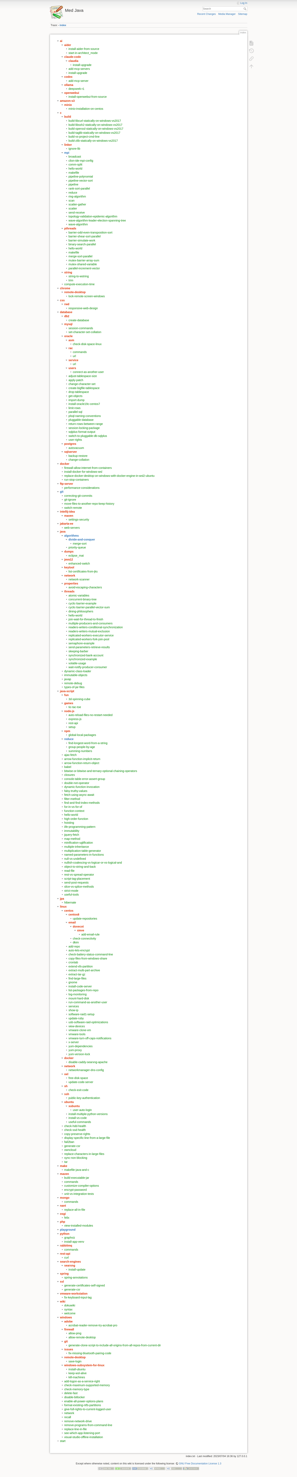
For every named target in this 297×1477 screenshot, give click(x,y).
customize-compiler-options (81, 1185)
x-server (74, 1042)
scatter (73, 208)
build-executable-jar (76, 1177)
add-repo (74, 946)
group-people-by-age (82, 747)
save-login (75, 1361)
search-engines (70, 1261)
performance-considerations (82, 487)
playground (68, 1229)
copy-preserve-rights (77, 1134)
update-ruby (76, 1018)
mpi (66, 152)
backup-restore (78, 455)
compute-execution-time (79, 284)
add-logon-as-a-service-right (82, 1381)
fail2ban (69, 1142)
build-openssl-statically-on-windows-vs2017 (96, 128)
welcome (70, 1313)
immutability (71, 830)
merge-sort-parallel (80, 256)
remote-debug (73, 683)
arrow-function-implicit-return (82, 759)
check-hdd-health (75, 1126)
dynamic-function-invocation (82, 786)
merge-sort (80, 543)
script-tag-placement (77, 878)
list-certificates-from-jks (83, 571)
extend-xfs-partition (81, 966)
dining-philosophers (81, 611)
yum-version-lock (79, 1054)
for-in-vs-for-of (73, 806)
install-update (77, 1269)
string (68, 272)
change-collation (79, 459)
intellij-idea (67, 511)
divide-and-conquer (82, 539)
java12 (68, 559)
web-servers (72, 527)
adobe (68, 1321)
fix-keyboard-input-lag (78, 1297)
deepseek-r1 (76, 88)
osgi (63, 1213)
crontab (73, 962)
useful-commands (80, 1122)
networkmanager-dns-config (86, 1070)
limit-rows (75, 408)
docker (64, 463)
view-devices (77, 1026)
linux (63, 906)
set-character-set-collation (85, 332)
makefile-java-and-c (76, 1169)
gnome (73, 982)
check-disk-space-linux (87, 344)
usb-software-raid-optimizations (88, 1022)
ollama (68, 85)
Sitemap (242, 14)
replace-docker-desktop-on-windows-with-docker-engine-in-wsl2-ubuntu (109, 475)
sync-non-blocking (75, 1157)
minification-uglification (78, 842)
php (62, 1221)
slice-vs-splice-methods (79, 886)
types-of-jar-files (74, 687)
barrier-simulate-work (82, 240)
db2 (66, 316)
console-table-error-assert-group (84, 779)
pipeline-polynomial (81, 176)
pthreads (70, 228)
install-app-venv (74, 1241)
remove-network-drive (78, 1421)
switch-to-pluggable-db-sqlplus (88, 436)
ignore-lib (74, 148)
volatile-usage (77, 663)
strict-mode (71, 890)
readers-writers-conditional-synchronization (96, 627)
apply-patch (76, 380)
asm (71, 340)
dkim (76, 942)
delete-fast (71, 1393)
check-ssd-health (75, 1130)
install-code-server (80, 986)
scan (72, 200)
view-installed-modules (78, 1225)
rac (71, 348)
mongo (65, 1197)
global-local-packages (82, 735)
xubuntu (74, 1106)
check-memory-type (76, 1389)
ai (61, 41)
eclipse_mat (76, 555)
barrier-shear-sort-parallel (85, 236)
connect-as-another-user (88, 372)
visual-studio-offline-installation (83, 1437)
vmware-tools (77, 1034)
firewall (69, 1329)
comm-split (75, 164)
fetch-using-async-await (79, 794)
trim (71, 280)
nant (63, 1205)
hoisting (69, 822)
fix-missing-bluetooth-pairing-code (90, 1353)
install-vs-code (78, 1118)
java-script (67, 691)
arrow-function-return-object (81, 763)
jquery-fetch (71, 834)
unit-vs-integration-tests (79, 1193)
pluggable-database (81, 419)
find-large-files (78, 978)
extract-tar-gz (77, 974)
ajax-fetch (70, 755)
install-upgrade (82, 65)
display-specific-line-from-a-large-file (87, 1137)
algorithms (71, 535)
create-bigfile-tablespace (84, 388)
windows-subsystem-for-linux (84, 1365)
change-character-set (82, 384)
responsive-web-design (83, 308)
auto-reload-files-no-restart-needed (91, 715)
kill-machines (77, 1377)
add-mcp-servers (79, 68)
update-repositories (85, 918)
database (66, 312)
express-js (75, 719)
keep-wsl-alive (78, 1373)
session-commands (81, 328)
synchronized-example (83, 659)
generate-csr (72, 1146)
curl (66, 1257)
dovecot (78, 926)
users (72, 368)
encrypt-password (75, 1189)
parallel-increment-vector (84, 268)
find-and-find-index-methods (82, 802)
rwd (66, 304)
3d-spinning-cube (79, 699)
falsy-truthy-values (76, 791)
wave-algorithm (78, 224)
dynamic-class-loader (77, 671)
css (62, 300)
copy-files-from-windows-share (88, 958)
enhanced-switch (79, 563)
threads (69, 591)
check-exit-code (79, 1090)
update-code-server (81, 1082)
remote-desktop (75, 292)
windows (66, 1317)
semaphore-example (82, 643)
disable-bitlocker (74, 1397)
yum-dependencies (81, 1046)
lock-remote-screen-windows (87, 296)
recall (67, 1417)
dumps (69, 551)
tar (66, 1161)
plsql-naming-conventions (85, 416)
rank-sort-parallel (79, 188)
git (62, 491)
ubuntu (69, 1102)
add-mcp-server (79, 80)
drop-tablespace (79, 392)
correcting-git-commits (78, 495)
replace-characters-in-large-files (84, 1154)
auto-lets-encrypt (79, 950)
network (69, 575)
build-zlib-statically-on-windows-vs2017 (93, 140)
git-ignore (70, 499)
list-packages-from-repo (84, 990)
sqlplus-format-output (82, 431)
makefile (74, 172)
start (63, 1441)
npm (67, 731)
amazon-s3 (67, 100)
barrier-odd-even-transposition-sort (91, 232)
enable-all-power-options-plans (83, 1401)
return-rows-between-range (86, 423)
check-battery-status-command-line (91, 954)
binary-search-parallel (82, 244)
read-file (69, 870)
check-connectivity (84, 938)
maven (68, 515)
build (67, 116)
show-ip (73, 1010)
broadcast (75, 156)
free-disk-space (78, 1078)
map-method (72, 838)
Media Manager (227, 14)
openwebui (71, 92)
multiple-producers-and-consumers (91, 623)
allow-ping (75, 1333)
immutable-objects (76, 675)
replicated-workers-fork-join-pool (89, 639)
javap (67, 679)
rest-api (73, 723)
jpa (62, 898)
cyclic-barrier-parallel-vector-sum (89, 607)
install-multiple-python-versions (88, 1114)
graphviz (69, 1237)
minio (68, 104)
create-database (79, 320)
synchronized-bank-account (86, 655)
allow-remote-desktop (82, 1337)
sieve (80, 930)
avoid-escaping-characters (85, 587)
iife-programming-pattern (79, 826)
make (63, 1166)
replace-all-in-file (74, 1209)
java (63, 531)
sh (66, 1086)
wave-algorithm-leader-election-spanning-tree (97, 220)
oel (66, 1074)
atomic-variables (79, 595)
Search (245, 8)
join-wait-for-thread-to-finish (86, 619)
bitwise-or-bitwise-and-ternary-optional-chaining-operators (100, 771)
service (73, 360)
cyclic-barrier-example (82, 603)
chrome (65, 288)
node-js (69, 711)
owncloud (70, 1149)
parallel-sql (75, 411)
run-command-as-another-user (88, 1002)
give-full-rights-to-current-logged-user (87, 1409)
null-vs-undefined (75, 858)
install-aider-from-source (84, 48)
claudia (73, 61)
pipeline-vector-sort (81, 180)
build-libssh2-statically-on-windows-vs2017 (96, 124)
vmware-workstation (74, 1293)
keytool (69, 567)
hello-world (75, 168)
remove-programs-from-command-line (88, 1425)
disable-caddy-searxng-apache (88, 1062)
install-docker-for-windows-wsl (83, 471)
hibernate (70, 902)
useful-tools (71, 894)
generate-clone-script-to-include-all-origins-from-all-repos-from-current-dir (115, 1345)
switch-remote (73, 507)
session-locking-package (84, 428)
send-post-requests (76, 882)
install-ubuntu (77, 1369)
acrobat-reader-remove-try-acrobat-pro (93, 1325)
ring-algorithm (77, 196)
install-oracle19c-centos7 (84, 404)
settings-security (79, 519)
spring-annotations (76, 1277)
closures (69, 774)
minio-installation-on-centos (86, 108)
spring (64, 1273)
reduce (73, 192)
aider (67, 45)
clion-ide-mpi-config (81, 160)
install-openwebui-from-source (88, 96)
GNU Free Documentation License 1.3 (200, 1463)
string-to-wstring (79, 276)
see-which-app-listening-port (82, 1433)
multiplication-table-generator (82, 850)
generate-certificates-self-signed (84, 1285)
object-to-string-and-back (80, 866)
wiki (62, 1301)
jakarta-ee (66, 523)
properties (71, 583)
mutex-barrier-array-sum (84, 260)
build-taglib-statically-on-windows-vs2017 (94, 132)
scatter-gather (77, 204)
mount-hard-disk (79, 998)
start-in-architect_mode (83, 53)
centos (68, 910)
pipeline (73, 184)
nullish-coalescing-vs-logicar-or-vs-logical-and (93, 862)
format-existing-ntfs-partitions (82, 1405)
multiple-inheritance (76, 846)
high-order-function (76, 818)
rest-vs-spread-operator (79, 874)
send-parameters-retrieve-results (89, 647)
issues (68, 1349)
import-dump (77, 400)
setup (72, 727)
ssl (62, 1281)
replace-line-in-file (75, 1429)
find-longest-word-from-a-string (88, 743)
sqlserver (70, 451)
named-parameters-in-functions (84, 854)
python (65, 1233)
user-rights (75, 439)
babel (67, 767)
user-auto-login (82, 1110)
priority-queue (77, 547)
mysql (68, 324)
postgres (70, 443)
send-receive (77, 212)
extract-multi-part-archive (84, 970)
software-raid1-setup (82, 1014)
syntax (68, 1309)
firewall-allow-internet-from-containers (88, 467)
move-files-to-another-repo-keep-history (89, 503)
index (63, 25)
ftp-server (66, 483)
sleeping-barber (78, 651)
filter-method (72, 798)
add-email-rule (90, 934)
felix (66, 1217)
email (72, 922)
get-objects (75, 396)
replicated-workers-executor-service (91, 635)
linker (68, 144)
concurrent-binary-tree (83, 599)
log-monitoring (78, 994)
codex (68, 76)
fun (66, 695)
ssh (66, 1094)
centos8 (74, 914)
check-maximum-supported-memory (87, 1385)
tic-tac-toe (75, 707)
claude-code (72, 56)
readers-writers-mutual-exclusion (89, 631)
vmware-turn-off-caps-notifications (90, 1038)
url (74, 356)
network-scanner (79, 579)
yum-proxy (75, 1050)
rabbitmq (66, 1245)
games (68, 703)
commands (80, 352)
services (74, 1006)
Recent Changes (206, 14)
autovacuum (76, 448)
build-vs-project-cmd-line (84, 136)
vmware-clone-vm (80, 1030)
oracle (68, 336)
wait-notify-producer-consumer (88, 667)
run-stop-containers (76, 479)
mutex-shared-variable (83, 264)
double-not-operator (76, 783)
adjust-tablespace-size (83, 376)
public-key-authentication (84, 1098)
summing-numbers (80, 751)
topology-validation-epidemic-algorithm (93, 216)
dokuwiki (69, 1305)
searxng (69, 1265)
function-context (74, 811)
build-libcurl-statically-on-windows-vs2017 (95, 120)
